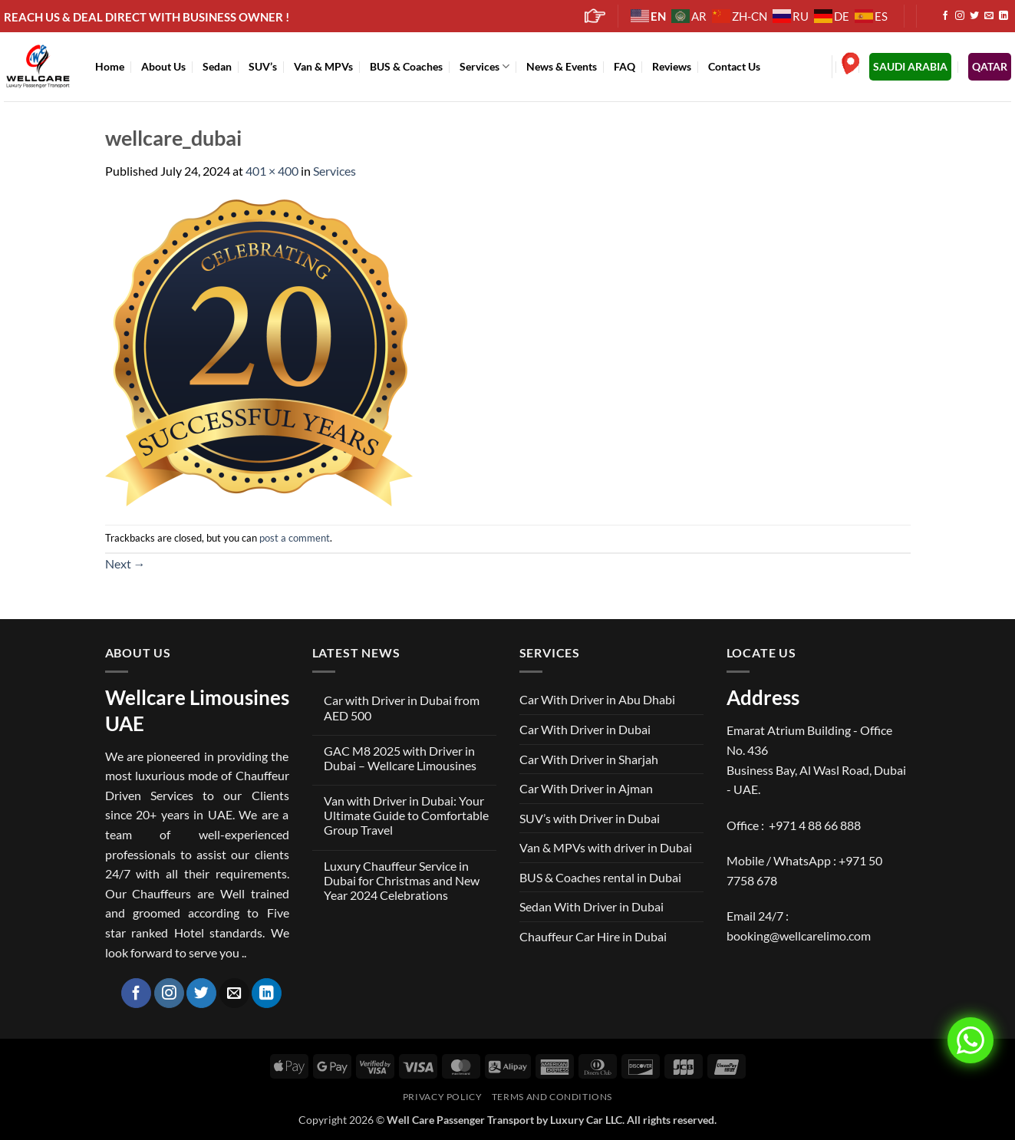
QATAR (989, 66)
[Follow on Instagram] (959, 16)
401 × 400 (272, 170)
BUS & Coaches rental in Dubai (600, 877)
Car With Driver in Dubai (585, 729)
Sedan (217, 66)
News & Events (561, 66)
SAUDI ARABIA (910, 66)
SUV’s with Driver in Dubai (589, 818)
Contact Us (734, 66)
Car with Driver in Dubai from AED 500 (401, 707)
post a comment (294, 538)
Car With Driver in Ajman (586, 788)
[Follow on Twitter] (974, 16)
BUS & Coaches (406, 66)
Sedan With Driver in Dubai (591, 906)
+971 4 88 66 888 (815, 825)
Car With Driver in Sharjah (588, 759)
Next (125, 563)
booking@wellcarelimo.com (799, 935)
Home (109, 66)
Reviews (671, 66)
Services (484, 66)
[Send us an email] (989, 16)
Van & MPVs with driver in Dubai (605, 847)
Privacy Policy (443, 1096)
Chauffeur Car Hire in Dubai (593, 936)
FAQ (624, 66)
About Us (163, 66)
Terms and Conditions (552, 1096)
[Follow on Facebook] (945, 16)
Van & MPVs (323, 66)
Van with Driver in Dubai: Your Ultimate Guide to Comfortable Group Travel (406, 815)
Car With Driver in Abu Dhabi (597, 699)
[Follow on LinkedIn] (1003, 16)
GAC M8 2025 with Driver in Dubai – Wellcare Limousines (400, 758)
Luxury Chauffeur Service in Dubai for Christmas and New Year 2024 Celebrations (401, 880)
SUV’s (263, 66)
